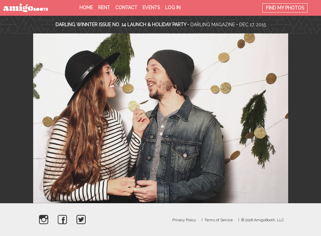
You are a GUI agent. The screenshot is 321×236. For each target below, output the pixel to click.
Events (151, 7)
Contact (126, 7)
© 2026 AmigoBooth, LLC (262, 220)
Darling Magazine (212, 24)
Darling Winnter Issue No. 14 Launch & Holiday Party (120, 24)
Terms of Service (218, 220)
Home (86, 7)
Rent (104, 7)
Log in (173, 7)
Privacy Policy (184, 220)
